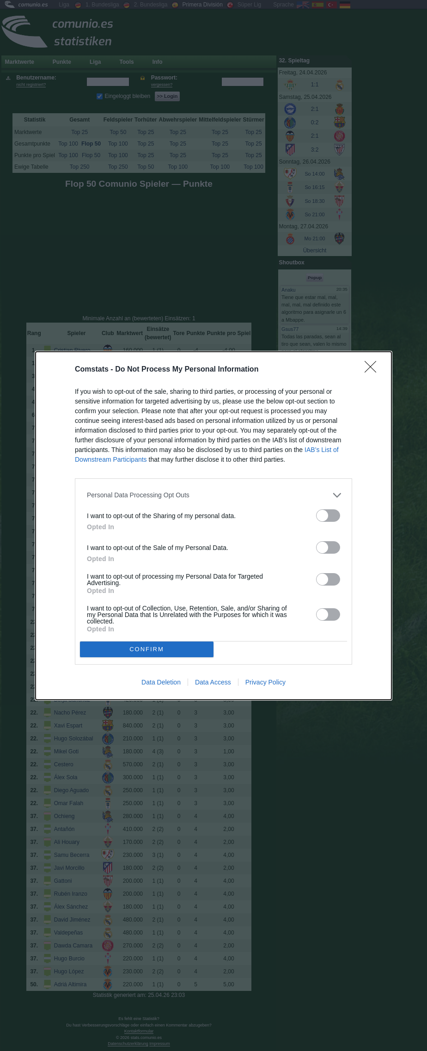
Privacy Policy (265, 682)
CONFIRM (146, 649)
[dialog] (213, 526)
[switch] (328, 515)
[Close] (373, 370)
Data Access (213, 682)
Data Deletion (161, 682)
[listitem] (213, 495)
